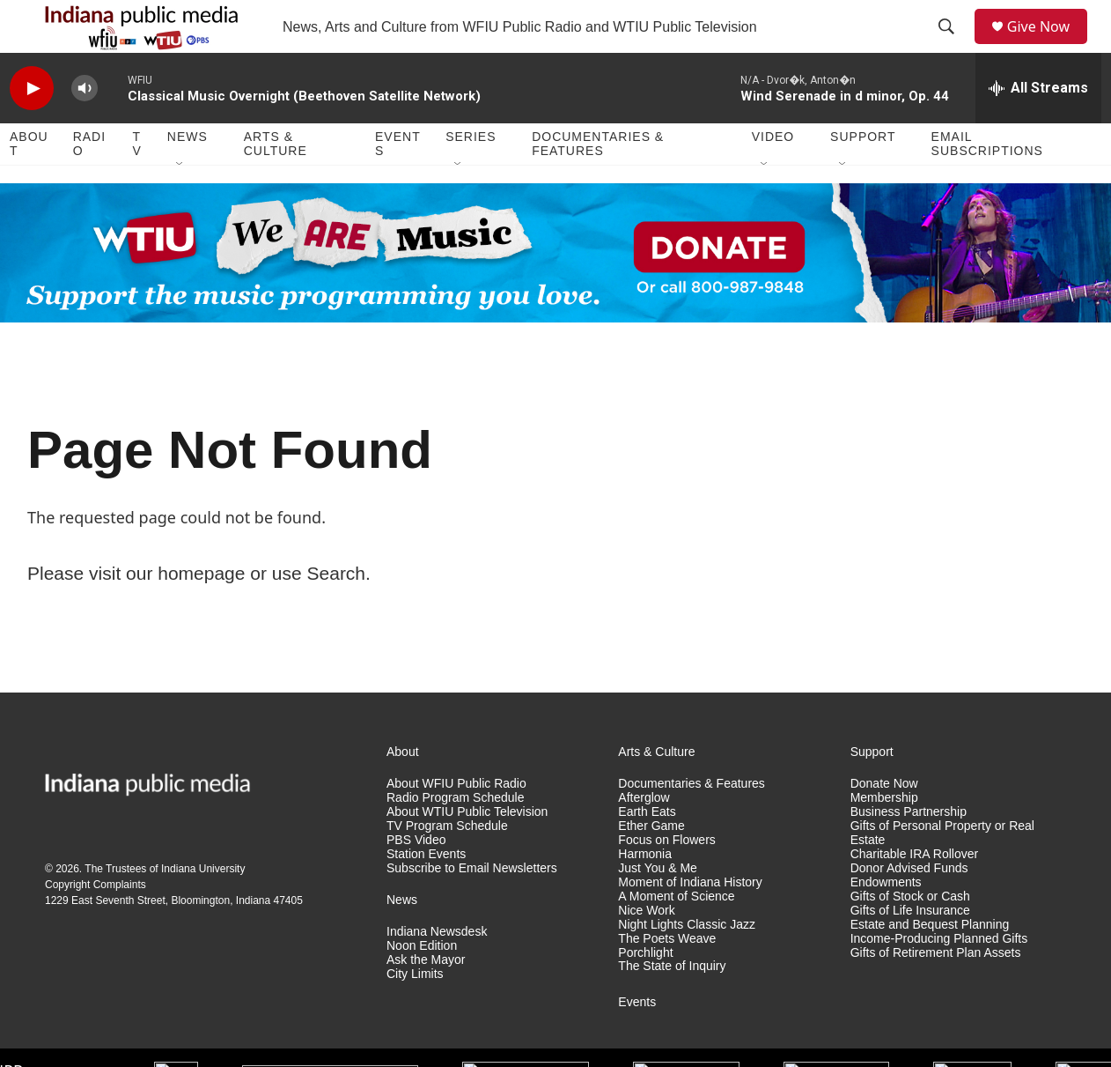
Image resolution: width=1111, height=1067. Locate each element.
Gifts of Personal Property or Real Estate (942, 872)
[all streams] (1038, 128)
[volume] (84, 128)
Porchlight (645, 992)
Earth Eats (646, 851)
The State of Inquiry (671, 1005)
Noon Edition (421, 985)
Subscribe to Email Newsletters (471, 908)
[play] (32, 128)
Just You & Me (657, 908)
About (29, 183)
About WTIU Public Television (467, 851)
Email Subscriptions (987, 183)
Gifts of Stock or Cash (910, 936)
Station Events (426, 893)
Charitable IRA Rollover (914, 893)
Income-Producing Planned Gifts (939, 978)
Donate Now (884, 823)
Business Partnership (908, 851)
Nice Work (646, 950)
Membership (884, 837)
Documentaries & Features (598, 183)
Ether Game (651, 865)
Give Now (1048, 46)
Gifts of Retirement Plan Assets (935, 992)
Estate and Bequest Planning (930, 964)
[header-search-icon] (952, 47)
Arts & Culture (275, 183)
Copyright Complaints (95, 924)
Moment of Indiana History (690, 922)
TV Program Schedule (447, 865)
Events (398, 183)
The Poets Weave (667, 978)
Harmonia (645, 893)
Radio (89, 183)
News (187, 176)
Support (862, 176)
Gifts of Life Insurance (910, 950)
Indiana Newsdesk (436, 971)
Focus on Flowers (666, 879)
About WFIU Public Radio (456, 823)
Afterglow (643, 837)
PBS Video (415, 879)
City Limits (415, 1013)
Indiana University (203, 908)
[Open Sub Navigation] (180, 204)
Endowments (886, 922)
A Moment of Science (676, 936)
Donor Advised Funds (909, 908)
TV (137, 183)
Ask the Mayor (425, 999)
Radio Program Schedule (455, 837)
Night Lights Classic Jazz (686, 964)
